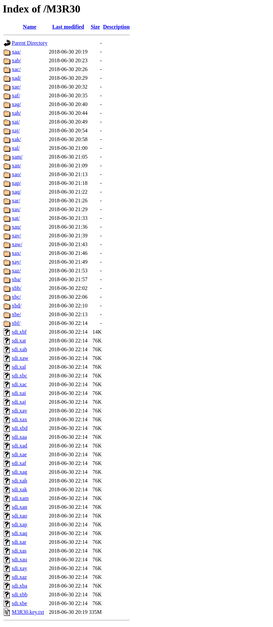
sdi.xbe (19, 603)
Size (95, 27)
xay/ (16, 262)
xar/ (16, 200)
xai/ (16, 122)
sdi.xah (19, 481)
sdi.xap (19, 524)
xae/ (16, 87)
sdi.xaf (19, 463)
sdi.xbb (20, 594)
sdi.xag (19, 472)
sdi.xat (19, 340)
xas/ (16, 209)
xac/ (16, 69)
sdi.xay (19, 568)
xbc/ (16, 297)
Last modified (68, 27)
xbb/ (16, 288)
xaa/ (16, 52)
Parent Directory (29, 43)
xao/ (16, 174)
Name (29, 27)
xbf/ (16, 323)
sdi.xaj (19, 402)
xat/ (16, 218)
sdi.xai (19, 393)
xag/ (16, 104)
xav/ (16, 235)
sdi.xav (19, 411)
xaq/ (16, 192)
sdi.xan (19, 507)
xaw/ (17, 244)
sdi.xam (20, 498)
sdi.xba (19, 586)
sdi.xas (19, 551)
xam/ (17, 157)
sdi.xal (19, 367)
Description (116, 27)
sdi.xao (19, 516)
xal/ (16, 148)
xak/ (16, 139)
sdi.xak (19, 489)
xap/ (16, 183)
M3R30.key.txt (28, 612)
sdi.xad (19, 446)
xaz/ (16, 270)
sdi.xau (19, 559)
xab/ (16, 60)
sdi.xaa (19, 437)
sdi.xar (19, 542)
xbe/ (16, 314)
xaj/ (16, 130)
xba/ (16, 279)
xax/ (16, 253)
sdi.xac (19, 384)
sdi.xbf (19, 332)
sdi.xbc (19, 375)
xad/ (16, 78)
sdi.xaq (19, 533)
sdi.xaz (19, 577)
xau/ (16, 227)
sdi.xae (19, 454)
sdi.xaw (20, 358)
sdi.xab (19, 349)
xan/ (16, 165)
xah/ (16, 113)
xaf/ (16, 95)
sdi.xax (19, 419)
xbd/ (16, 305)
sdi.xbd (20, 428)
